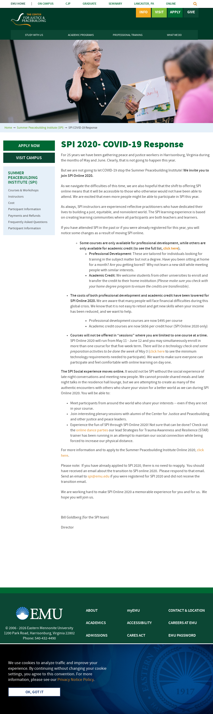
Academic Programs (81, 35)
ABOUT (92, 611)
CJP (68, 3)
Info (143, 12)
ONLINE (171, 3)
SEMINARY (115, 3)
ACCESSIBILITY (139, 623)
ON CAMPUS (45, 3)
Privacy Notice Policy (75, 680)
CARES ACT (136, 636)
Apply (175, 12)
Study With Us (34, 35)
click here (170, 249)
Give (191, 12)
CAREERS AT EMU (182, 623)
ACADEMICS (96, 623)
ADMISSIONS (96, 636)
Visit (159, 12)
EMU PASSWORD (182, 636)
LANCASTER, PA (144, 3)
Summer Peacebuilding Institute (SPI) (40, 127)
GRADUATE (89, 3)
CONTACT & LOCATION (186, 611)
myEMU (133, 611)
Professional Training (127, 35)
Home (8, 127)
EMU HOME (18, 3)
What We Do (174, 35)
